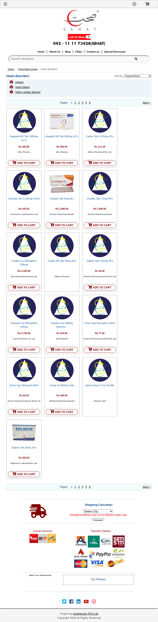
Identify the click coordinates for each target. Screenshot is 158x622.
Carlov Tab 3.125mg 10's (99, 136)
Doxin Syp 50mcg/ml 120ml (100, 323)
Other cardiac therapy (27, 92)
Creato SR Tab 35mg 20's (62, 261)
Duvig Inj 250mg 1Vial (62, 385)
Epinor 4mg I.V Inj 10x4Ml (99, 385)
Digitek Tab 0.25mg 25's (100, 261)
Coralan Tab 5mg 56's (62, 198)
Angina (19, 82)
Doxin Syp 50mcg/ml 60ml (23, 385)
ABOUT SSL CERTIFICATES (40, 575)
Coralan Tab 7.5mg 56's (100, 198)
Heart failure (22, 87)
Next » (146, 102)
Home (11, 69)
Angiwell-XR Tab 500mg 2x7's (61, 136)
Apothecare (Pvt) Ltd (85, 613)
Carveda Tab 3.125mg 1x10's (24, 198)
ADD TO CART (24, 163)
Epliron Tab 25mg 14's (24, 447)
